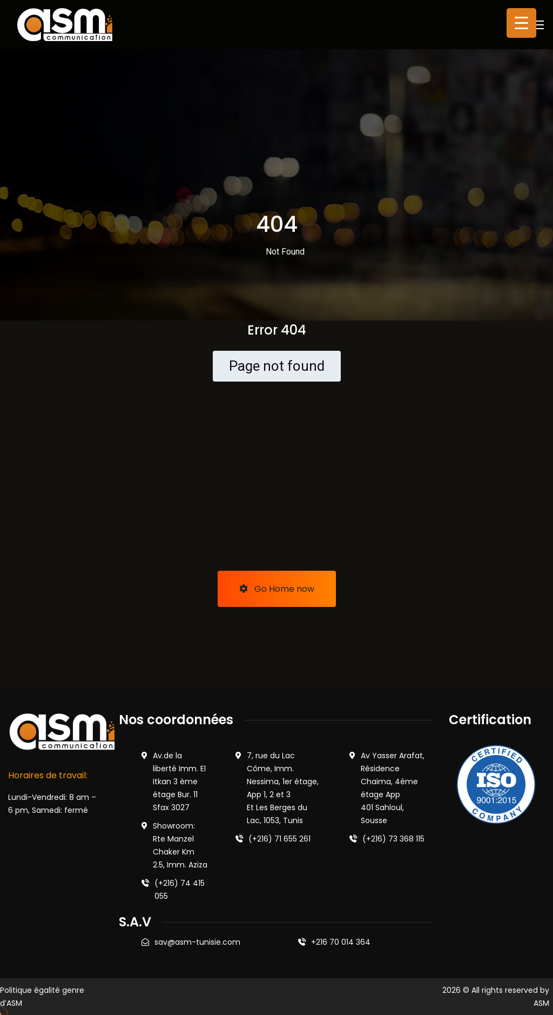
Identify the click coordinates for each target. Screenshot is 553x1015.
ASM (541, 1003)
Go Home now (276, 589)
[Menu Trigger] (521, 23)
